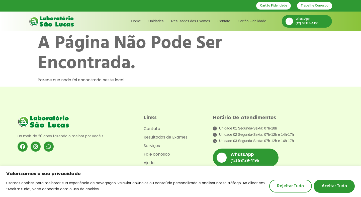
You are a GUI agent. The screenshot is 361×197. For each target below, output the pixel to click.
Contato (224, 21)
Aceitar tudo (334, 186)
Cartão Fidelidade (252, 21)
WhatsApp (302, 19)
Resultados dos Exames (190, 21)
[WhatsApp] (289, 21)
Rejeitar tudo (290, 186)
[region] (180, 181)
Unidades (156, 21)
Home (136, 21)
